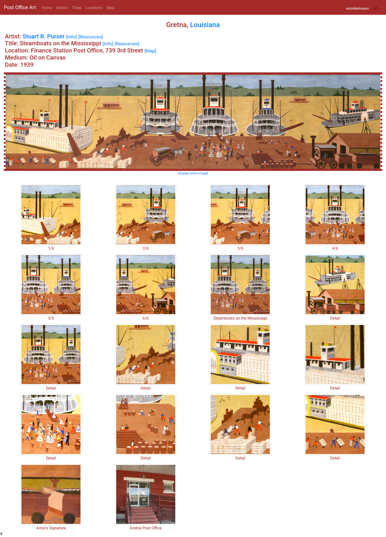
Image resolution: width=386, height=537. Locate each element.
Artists (62, 7)
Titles (76, 7)
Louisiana (205, 25)
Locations (94, 7)
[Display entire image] (193, 173)
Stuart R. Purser (43, 36)
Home (47, 7)
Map (110, 7)
